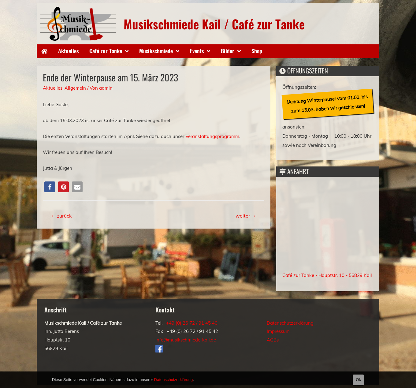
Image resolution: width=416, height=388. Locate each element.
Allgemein (75, 88)
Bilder (227, 51)
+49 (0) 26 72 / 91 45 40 (191, 323)
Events (197, 51)
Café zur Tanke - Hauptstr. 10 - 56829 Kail (327, 275)
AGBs (273, 340)
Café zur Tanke (105, 51)
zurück (61, 216)
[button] (49, 186)
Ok (358, 379)
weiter (246, 216)
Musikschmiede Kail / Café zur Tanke (214, 24)
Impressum (278, 331)
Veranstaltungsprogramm (212, 136)
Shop (256, 51)
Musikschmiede (156, 51)
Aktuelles (68, 51)
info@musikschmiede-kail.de (185, 340)
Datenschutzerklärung (290, 323)
